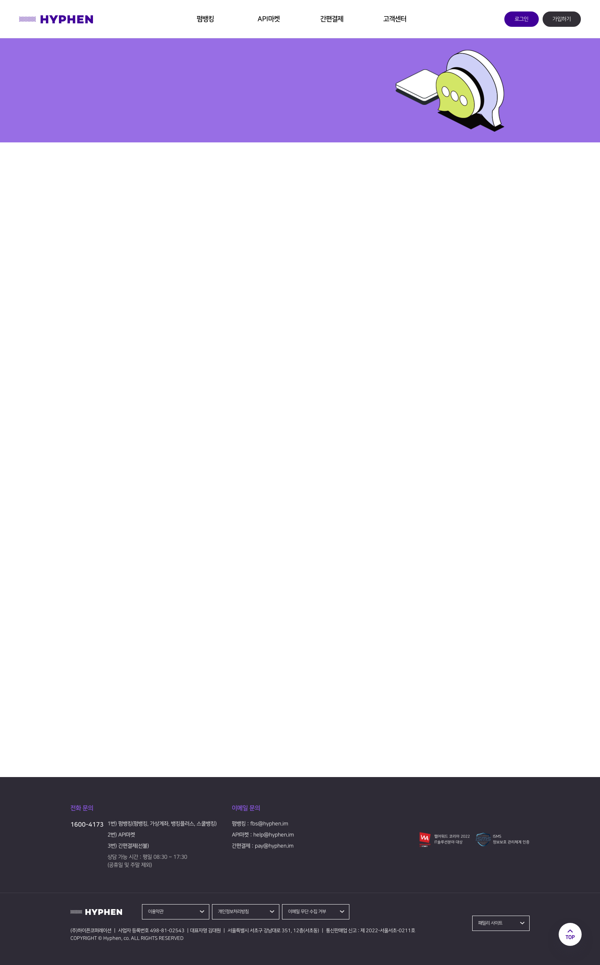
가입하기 (562, 19)
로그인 (521, 19)
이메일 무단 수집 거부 (307, 911)
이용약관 (155, 911)
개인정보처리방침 (233, 911)
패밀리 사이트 (490, 923)
